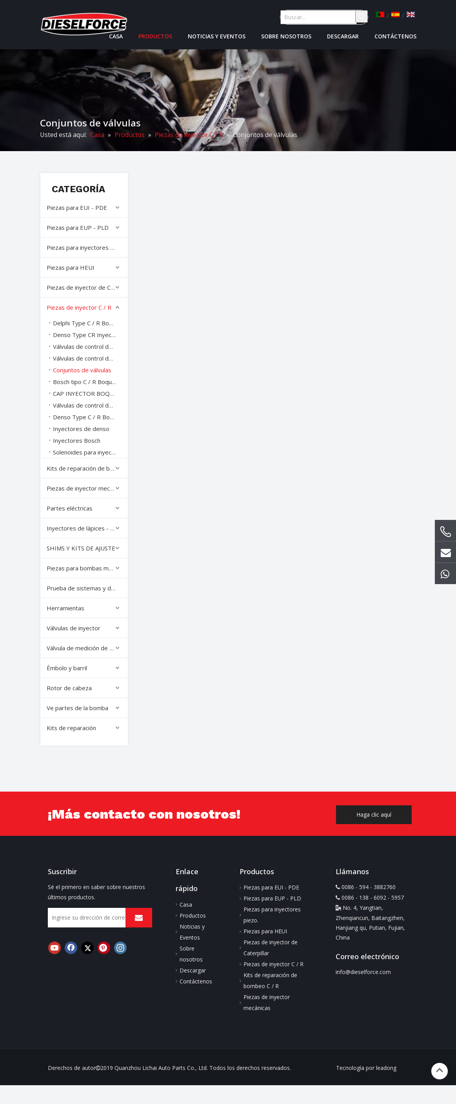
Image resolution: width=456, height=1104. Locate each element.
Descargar (193, 970)
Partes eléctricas (70, 508)
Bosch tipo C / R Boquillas (87, 382)
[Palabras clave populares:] (361, 16)
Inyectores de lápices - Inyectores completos (87, 528)
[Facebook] (71, 948)
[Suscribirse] (138, 917)
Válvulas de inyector (73, 628)
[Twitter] (87, 948)
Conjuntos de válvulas (82, 370)
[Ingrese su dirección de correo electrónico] (94, 917)
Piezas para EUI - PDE (77, 207)
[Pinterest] (104, 948)
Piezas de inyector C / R (79, 307)
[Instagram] (120, 948)
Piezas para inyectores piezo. (86, 247)
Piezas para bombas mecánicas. (87, 568)
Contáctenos (196, 981)
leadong (386, 1068)
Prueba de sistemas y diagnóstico (87, 588)
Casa (186, 904)
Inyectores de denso (81, 429)
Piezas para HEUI (70, 267)
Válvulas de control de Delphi (90, 405)
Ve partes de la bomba (77, 708)
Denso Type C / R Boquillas (89, 417)
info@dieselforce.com (363, 972)
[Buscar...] (318, 17)
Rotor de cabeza (69, 688)
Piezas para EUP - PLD (78, 227)
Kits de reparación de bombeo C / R (87, 468)
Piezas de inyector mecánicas (86, 488)
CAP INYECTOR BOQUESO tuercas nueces (90, 393)
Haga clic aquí (373, 814)
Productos (193, 915)
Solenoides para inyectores (89, 452)
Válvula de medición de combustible (87, 648)
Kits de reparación (71, 728)
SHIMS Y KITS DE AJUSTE (81, 548)
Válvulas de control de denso (90, 346)
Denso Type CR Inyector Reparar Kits (90, 335)
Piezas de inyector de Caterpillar (87, 287)
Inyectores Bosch (76, 440)
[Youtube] (54, 948)
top (439, 1070)
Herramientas (65, 608)
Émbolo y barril (67, 668)
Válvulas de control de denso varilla (90, 358)
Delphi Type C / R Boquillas (89, 323)
